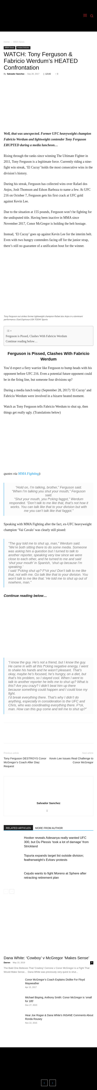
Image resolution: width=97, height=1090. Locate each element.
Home (7, 42)
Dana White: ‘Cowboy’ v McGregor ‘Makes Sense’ (46, 958)
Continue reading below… (21, 341)
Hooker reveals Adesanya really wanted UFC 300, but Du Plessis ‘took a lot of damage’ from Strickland (56, 842)
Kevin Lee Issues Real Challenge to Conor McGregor (71, 760)
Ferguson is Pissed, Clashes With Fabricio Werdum (36, 336)
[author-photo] (48, 797)
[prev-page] (6, 891)
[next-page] (12, 891)
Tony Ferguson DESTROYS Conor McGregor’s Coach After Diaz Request (25, 762)
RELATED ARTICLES (18, 828)
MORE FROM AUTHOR (49, 828)
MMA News (19, 42)
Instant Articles (23, 48)
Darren (7, 962)
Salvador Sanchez (15, 74)
